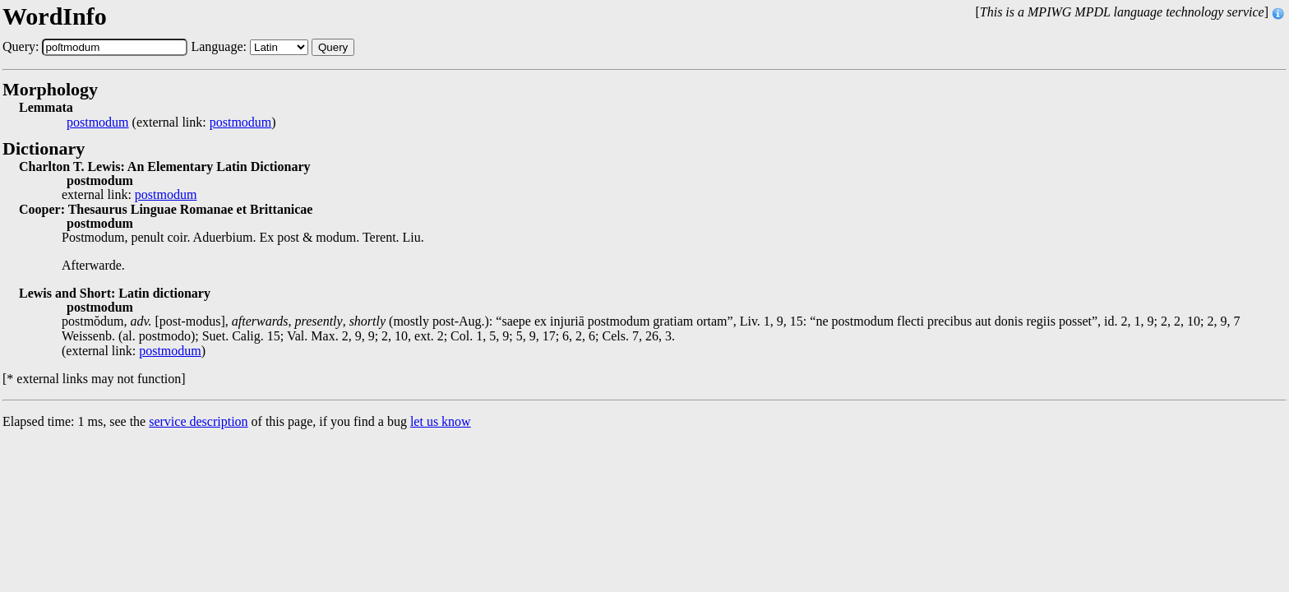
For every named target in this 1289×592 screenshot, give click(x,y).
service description (198, 421)
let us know (440, 421)
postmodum (98, 122)
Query (333, 47)
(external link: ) (171, 122)
